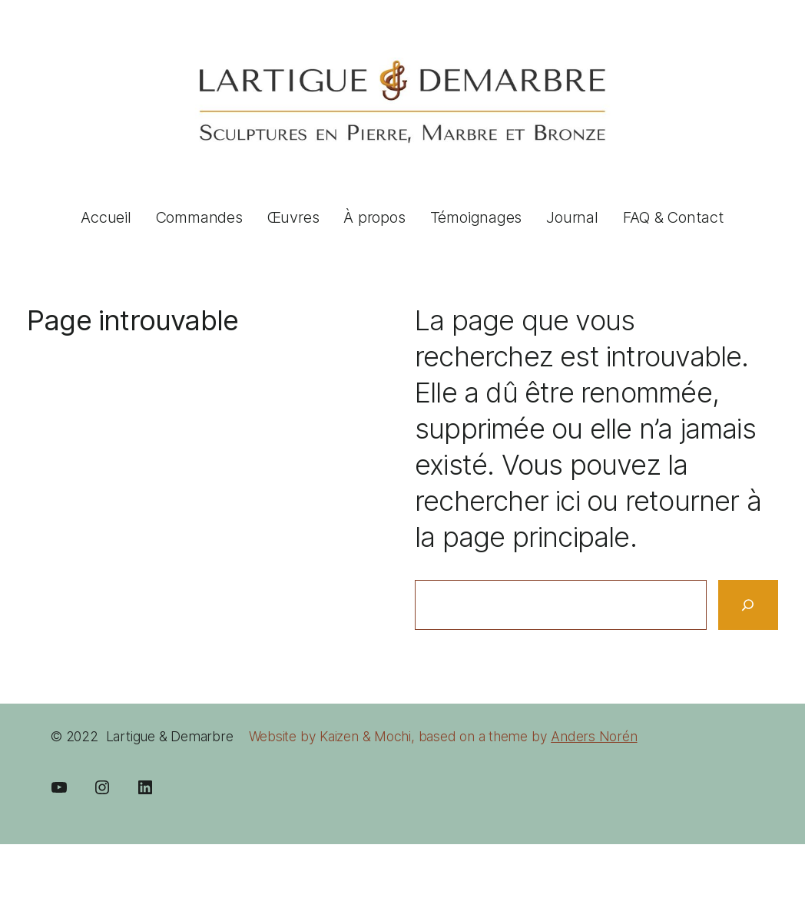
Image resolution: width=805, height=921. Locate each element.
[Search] (748, 605)
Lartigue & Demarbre (170, 736)
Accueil (106, 217)
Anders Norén (594, 736)
